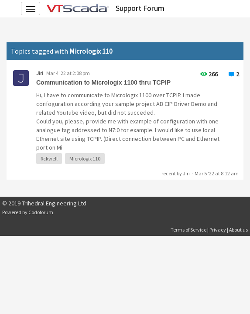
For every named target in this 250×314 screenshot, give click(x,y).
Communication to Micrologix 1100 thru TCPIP (103, 82)
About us (238, 229)
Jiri (39, 73)
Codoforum (40, 212)
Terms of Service (188, 229)
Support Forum (140, 8)
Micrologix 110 (84, 158)
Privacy (217, 229)
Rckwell (49, 158)
